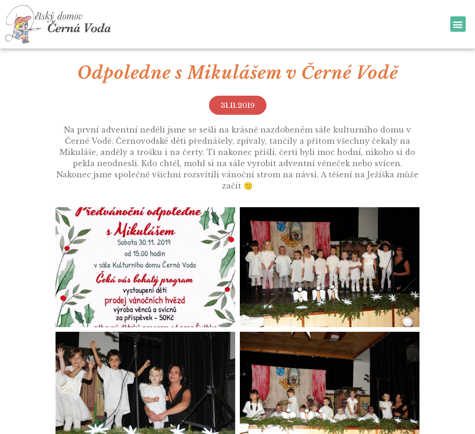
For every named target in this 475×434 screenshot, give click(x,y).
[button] (458, 24)
